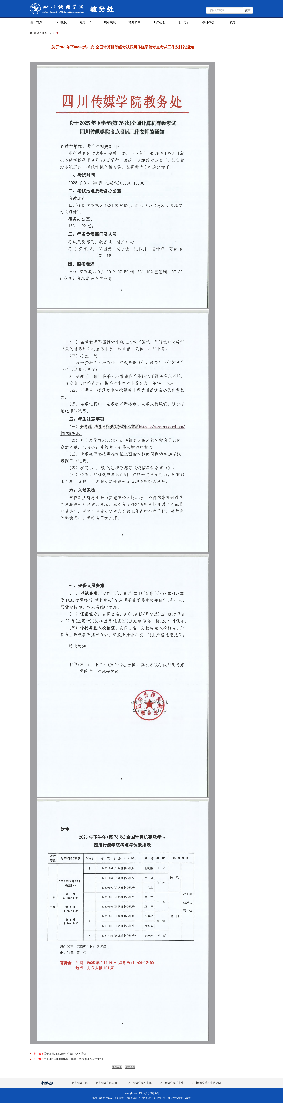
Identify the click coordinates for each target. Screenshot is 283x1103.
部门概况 (61, 22)
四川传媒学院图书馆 (140, 1082)
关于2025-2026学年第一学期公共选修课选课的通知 (73, 1059)
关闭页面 (130, 1067)
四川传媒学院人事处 (108, 1082)
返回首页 (116, 1067)
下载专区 (233, 22)
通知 (58, 33)
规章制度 (110, 22)
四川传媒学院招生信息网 (206, 1082)
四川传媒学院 (80, 1082)
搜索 (248, 10)
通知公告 (134, 22)
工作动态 (159, 22)
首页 (39, 22)
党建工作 (85, 22)
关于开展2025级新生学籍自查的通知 (65, 1053)
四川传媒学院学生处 (172, 1082)
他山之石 (184, 22)
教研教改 (208, 22)
